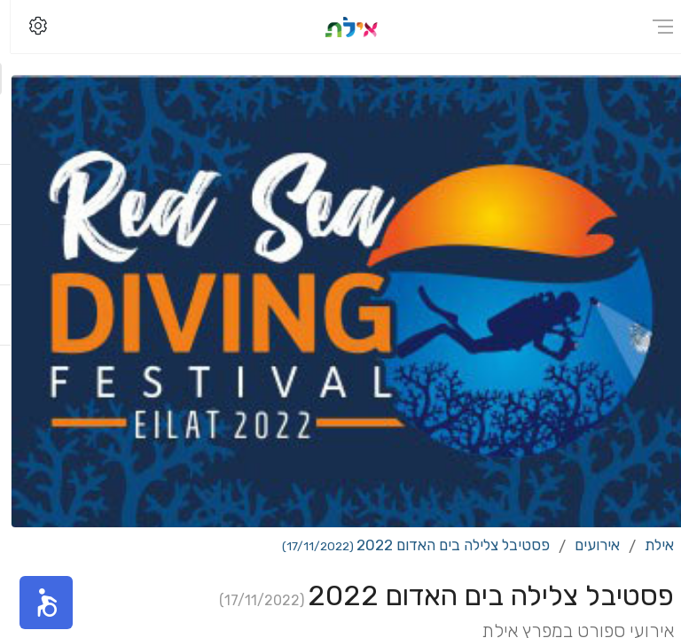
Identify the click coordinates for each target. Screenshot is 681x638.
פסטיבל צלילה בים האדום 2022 (405, 545)
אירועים (586, 545)
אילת (648, 545)
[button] (35, 602)
